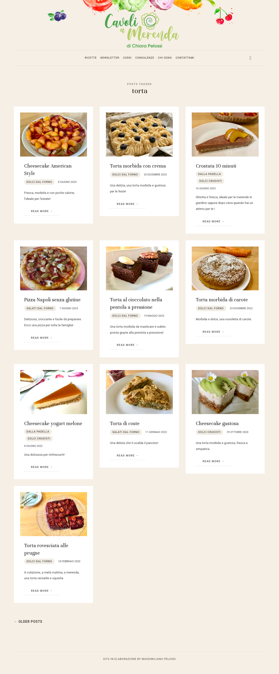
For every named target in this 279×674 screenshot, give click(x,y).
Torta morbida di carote (222, 307)
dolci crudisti (210, 188)
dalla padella (209, 181)
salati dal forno (40, 315)
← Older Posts (30, 628)
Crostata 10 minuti (216, 173)
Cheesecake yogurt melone (53, 430)
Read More (40, 218)
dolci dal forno (39, 189)
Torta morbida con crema (138, 173)
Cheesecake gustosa (217, 430)
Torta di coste (125, 430)
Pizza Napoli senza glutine (52, 307)
